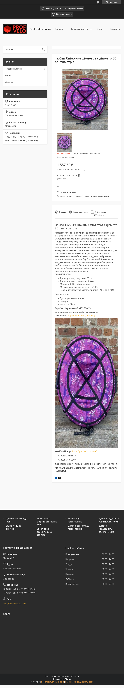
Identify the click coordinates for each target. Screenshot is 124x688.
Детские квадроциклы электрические (106, 529)
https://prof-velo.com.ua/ (84, 451)
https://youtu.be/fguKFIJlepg (81, 315)
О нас (99, 29)
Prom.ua (75, 676)
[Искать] (43, 49)
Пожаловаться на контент (52, 682)
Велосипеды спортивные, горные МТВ (47, 521)
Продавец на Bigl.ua (62, 679)
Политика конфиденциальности (79, 682)
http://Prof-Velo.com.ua (14, 603)
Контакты (115, 29)
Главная (59, 29)
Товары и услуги (79, 29)
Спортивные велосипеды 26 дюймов (44, 532)
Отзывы (9, 82)
